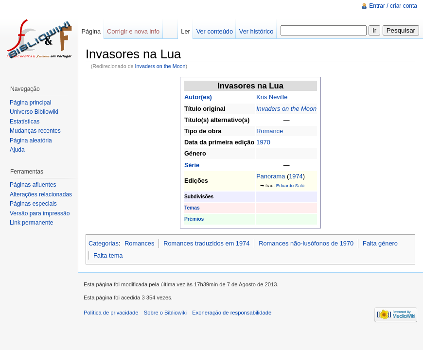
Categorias (103, 243)
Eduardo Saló (290, 185)
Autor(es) (198, 97)
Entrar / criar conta (393, 5)
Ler (185, 31)
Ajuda (17, 149)
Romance (269, 131)
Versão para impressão (40, 213)
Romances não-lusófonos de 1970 (306, 243)
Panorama (270, 176)
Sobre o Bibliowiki (165, 312)
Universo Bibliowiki (34, 111)
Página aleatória (31, 140)
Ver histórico (256, 31)
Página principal (30, 102)
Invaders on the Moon (160, 66)
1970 (263, 142)
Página (91, 31)
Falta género (380, 243)
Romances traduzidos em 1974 (206, 243)
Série (191, 165)
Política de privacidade (111, 312)
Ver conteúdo (214, 31)
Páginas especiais (33, 203)
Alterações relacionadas (41, 194)
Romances (139, 243)
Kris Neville (271, 97)
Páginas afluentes (33, 184)
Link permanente (31, 222)
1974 (295, 176)
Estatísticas (24, 121)
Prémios (194, 219)
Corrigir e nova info (133, 31)
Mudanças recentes (35, 130)
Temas (192, 207)
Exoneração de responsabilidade (231, 312)
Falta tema (108, 255)
